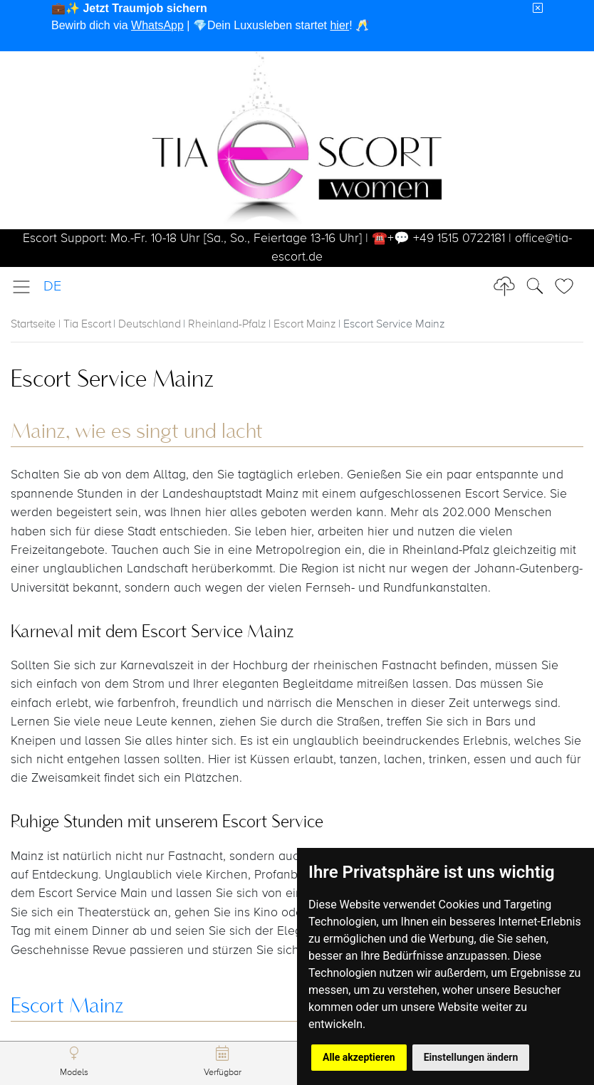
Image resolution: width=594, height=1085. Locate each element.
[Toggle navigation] (26, 286)
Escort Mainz (304, 324)
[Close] (538, 8)
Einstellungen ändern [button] (471, 1057)
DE (52, 286)
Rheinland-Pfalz (227, 324)
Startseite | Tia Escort (61, 324)
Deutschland (149, 324)
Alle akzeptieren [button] (359, 1057)
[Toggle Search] (568, 286)
